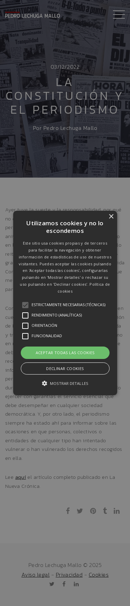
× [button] (111, 216)
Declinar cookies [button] (65, 368)
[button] (65, 303)
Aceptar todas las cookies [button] (65, 352)
